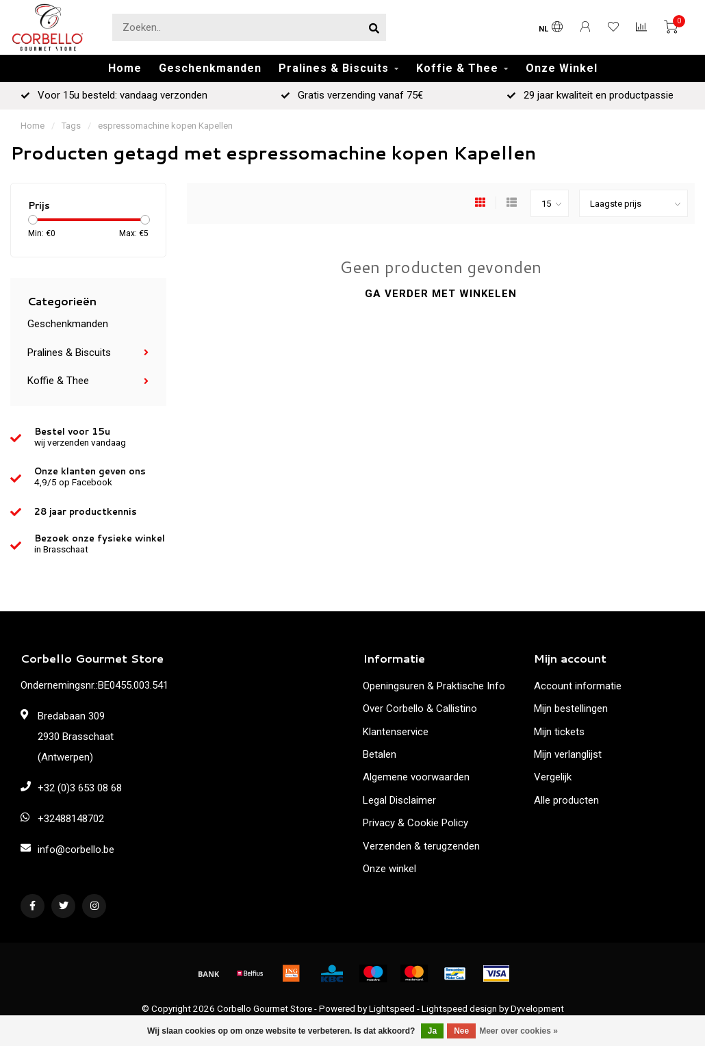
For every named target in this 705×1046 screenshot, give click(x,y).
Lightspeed (392, 1008)
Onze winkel (389, 869)
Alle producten (566, 800)
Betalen (379, 754)
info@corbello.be (76, 849)
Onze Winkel (562, 68)
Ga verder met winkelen (441, 294)
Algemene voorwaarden (416, 777)
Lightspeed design (459, 1008)
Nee (461, 1031)
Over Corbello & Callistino (420, 708)
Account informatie (577, 686)
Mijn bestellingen (571, 708)
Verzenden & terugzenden (421, 846)
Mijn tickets (559, 732)
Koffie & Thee (457, 68)
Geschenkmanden (210, 68)
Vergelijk (553, 777)
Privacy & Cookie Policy (415, 823)
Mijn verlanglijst (568, 754)
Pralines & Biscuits (334, 68)
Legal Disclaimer (399, 800)
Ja (432, 1031)
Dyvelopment (537, 1008)
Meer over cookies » (518, 1031)
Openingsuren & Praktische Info (434, 686)
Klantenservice (395, 732)
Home (125, 68)
